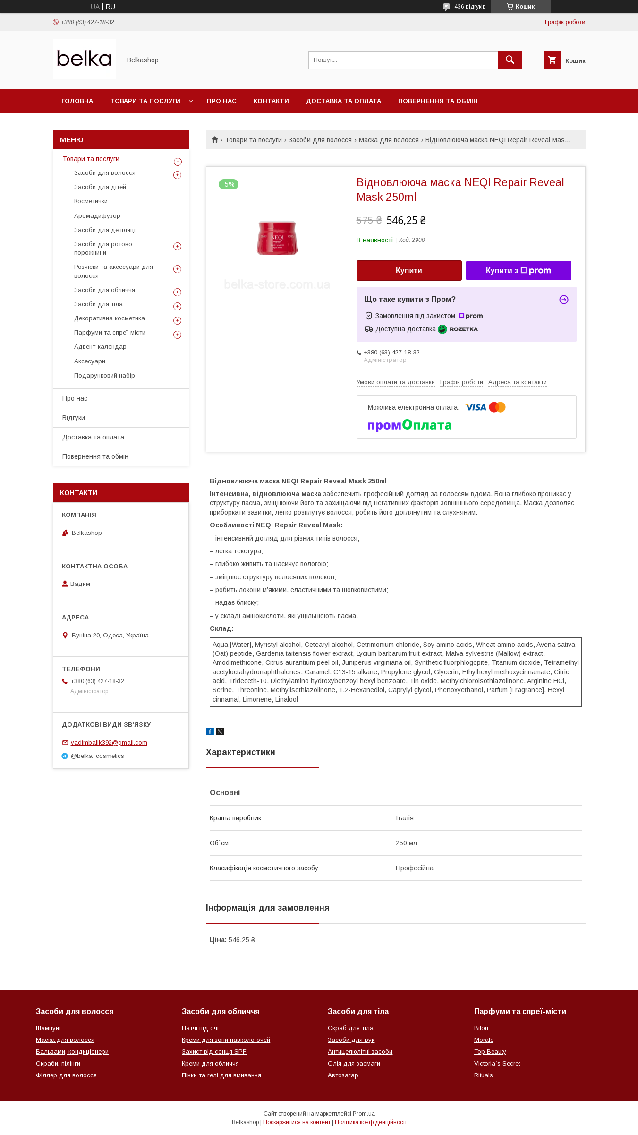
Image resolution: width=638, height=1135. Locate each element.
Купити (409, 271)
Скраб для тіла (351, 1028)
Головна (77, 100)
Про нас (222, 100)
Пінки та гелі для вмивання (221, 1075)
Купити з (518, 271)
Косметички (91, 201)
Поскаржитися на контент (297, 1122)
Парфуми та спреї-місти (109, 332)
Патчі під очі (200, 1028)
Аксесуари (89, 361)
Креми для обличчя (210, 1063)
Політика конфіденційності (371, 1122)
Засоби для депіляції (105, 229)
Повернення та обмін (438, 100)
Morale (483, 1039)
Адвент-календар (100, 346)
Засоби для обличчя (104, 289)
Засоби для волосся (320, 140)
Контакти (271, 100)
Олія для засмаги (354, 1063)
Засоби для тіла (98, 304)
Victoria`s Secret (497, 1063)
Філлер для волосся (66, 1075)
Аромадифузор (97, 215)
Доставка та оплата (343, 100)
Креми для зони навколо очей (226, 1039)
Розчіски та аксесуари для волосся (113, 271)
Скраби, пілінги (58, 1063)
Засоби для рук (351, 1039)
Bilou (481, 1028)
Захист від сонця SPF (214, 1051)
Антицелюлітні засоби (360, 1051)
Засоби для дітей (100, 186)
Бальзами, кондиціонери (72, 1051)
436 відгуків (470, 6)
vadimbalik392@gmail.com (109, 742)
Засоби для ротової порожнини (104, 248)
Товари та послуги (145, 100)
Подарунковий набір (104, 375)
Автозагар (343, 1075)
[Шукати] (510, 60)
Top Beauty (490, 1051)
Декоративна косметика (109, 318)
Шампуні (48, 1028)
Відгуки (73, 417)
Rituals (483, 1075)
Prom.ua (364, 1113)
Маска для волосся (389, 140)
